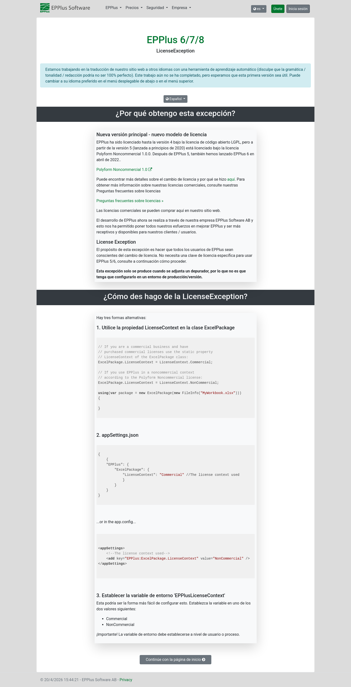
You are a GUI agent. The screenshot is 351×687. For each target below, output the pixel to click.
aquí (231, 179)
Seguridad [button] (155, 7)
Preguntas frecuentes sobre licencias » (130, 200)
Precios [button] (132, 7)
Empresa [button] (180, 7)
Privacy (126, 679)
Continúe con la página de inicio (175, 659)
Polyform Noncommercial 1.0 (124, 169)
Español (174, 99)
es (257, 9)
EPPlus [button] (112, 7)
